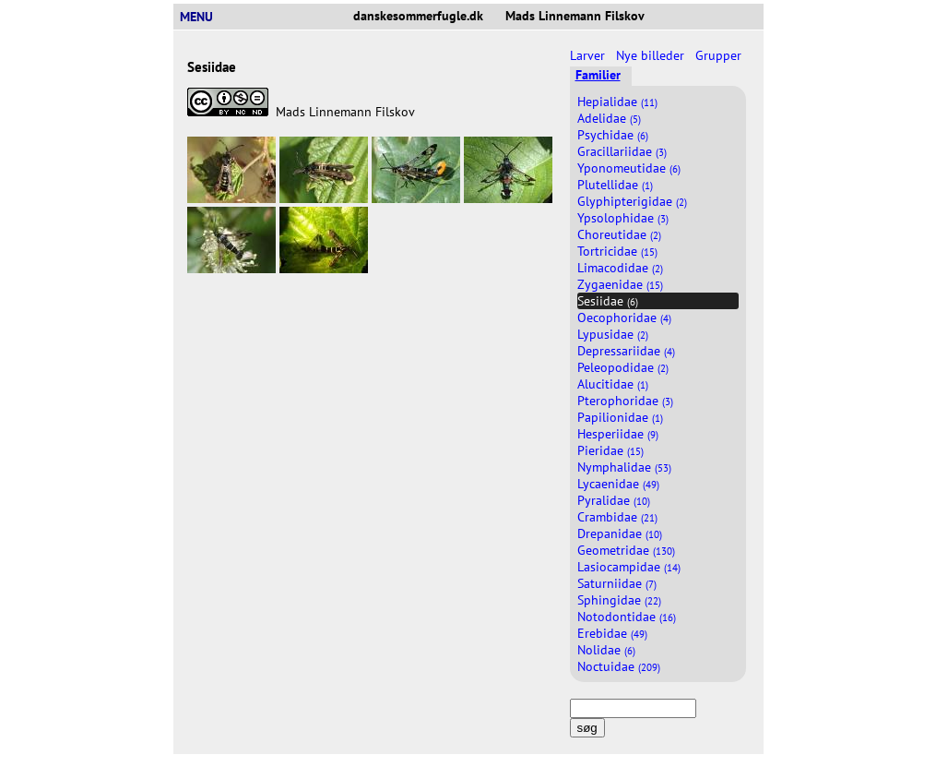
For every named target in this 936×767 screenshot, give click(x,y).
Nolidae (606, 649)
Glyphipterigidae (632, 201)
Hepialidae (617, 101)
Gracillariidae (622, 151)
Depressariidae (626, 350)
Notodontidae (626, 616)
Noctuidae (618, 666)
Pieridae (610, 450)
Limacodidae (620, 267)
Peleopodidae (623, 367)
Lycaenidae (618, 483)
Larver (589, 55)
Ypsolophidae (623, 218)
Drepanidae (619, 533)
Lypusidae (612, 334)
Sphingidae (619, 600)
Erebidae (612, 633)
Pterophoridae (625, 400)
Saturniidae (617, 583)
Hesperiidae (617, 433)
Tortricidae (617, 251)
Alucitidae (612, 384)
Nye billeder (652, 55)
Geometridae (626, 550)
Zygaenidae (620, 284)
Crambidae (617, 517)
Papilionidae (620, 417)
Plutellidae (615, 184)
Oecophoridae (624, 317)
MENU (204, 16)
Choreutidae (619, 234)
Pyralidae (613, 500)
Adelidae (609, 118)
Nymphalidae (624, 467)
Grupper (720, 55)
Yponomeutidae (629, 168)
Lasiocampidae (629, 566)
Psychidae (612, 134)
